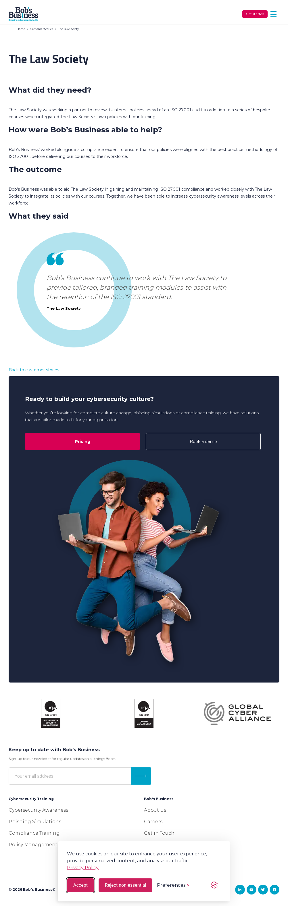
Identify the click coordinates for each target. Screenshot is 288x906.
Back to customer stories (34, 369)
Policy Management (33, 844)
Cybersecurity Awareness (38, 810)
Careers (153, 821)
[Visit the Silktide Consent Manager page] (214, 885)
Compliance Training (34, 833)
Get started (255, 14)
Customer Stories (41, 28)
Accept (80, 885)
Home (21, 28)
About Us (155, 810)
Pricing (82, 441)
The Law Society (68, 28)
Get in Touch (159, 833)
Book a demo (203, 441)
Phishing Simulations (35, 821)
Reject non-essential (125, 885)
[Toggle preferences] (173, 885)
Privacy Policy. (83, 867)
